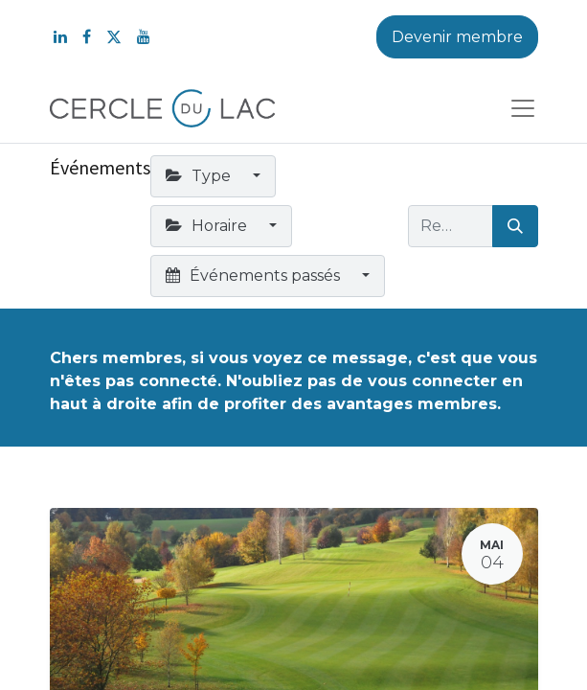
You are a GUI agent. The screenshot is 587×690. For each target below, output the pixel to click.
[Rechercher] (515, 226)
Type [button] (200, 176)
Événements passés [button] (255, 275)
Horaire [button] (208, 226)
